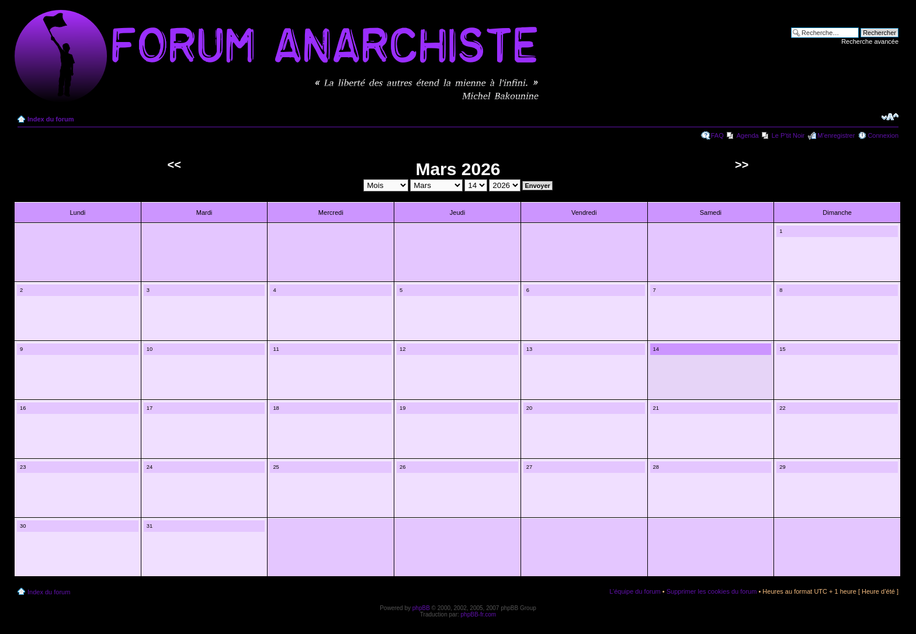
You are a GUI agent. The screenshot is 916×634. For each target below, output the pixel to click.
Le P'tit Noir (788, 135)
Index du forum (50, 119)
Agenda (748, 135)
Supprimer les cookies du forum (712, 591)
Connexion (883, 135)
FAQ (717, 135)
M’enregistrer (836, 135)
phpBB (421, 608)
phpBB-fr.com (479, 614)
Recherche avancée (869, 41)
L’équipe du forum (634, 591)
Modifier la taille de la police (890, 117)
